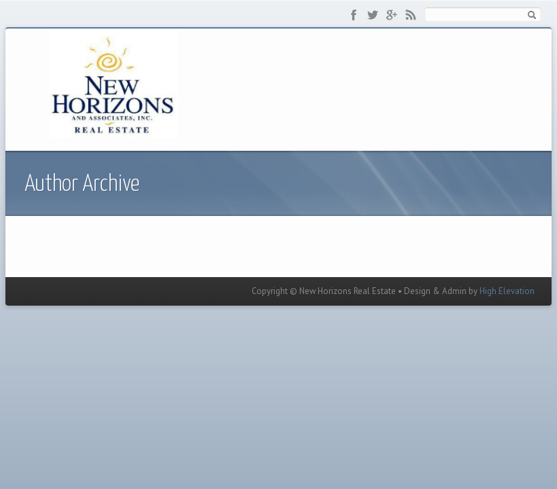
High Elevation (507, 291)
